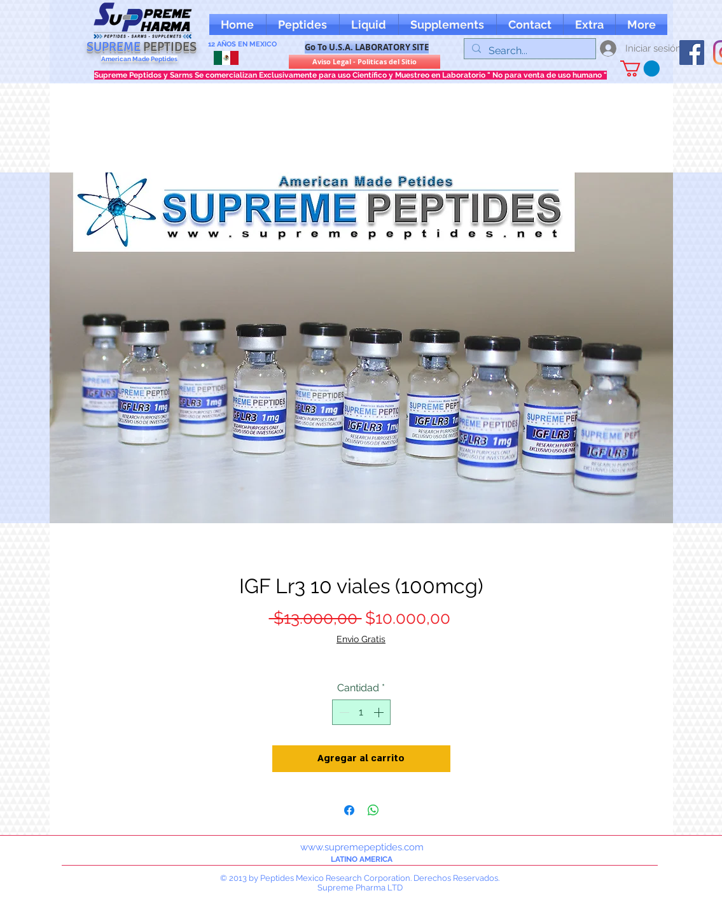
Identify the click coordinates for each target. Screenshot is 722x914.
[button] (589, 24)
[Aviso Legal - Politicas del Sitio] (364, 62)
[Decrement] (343, 712)
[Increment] (380, 712)
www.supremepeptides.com (362, 847)
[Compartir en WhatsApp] (373, 810)
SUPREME (142, 47)
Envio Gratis (361, 639)
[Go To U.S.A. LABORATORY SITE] (367, 47)
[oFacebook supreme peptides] (691, 52)
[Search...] (529, 51)
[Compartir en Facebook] (349, 810)
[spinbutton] (361, 712)
